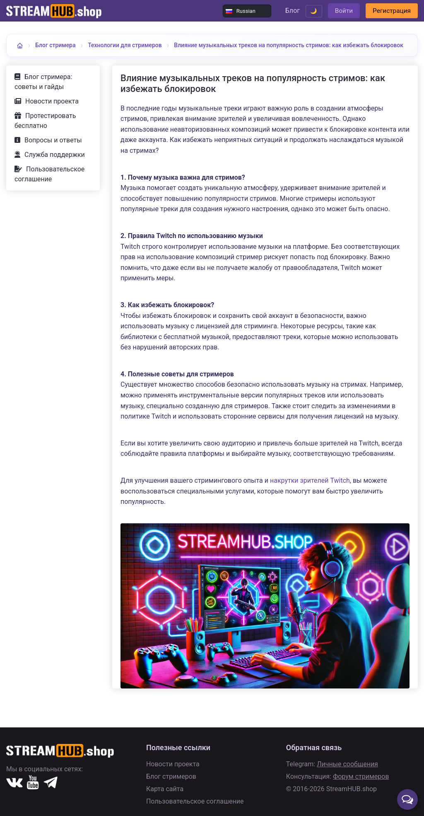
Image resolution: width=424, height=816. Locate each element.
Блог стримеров (171, 776)
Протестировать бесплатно (45, 135)
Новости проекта (52, 116)
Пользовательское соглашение (49, 188)
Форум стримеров (361, 776)
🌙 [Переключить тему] (305, 11)
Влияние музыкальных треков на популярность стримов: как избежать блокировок (142, 61)
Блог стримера (57, 45)
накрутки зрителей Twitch (310, 495)
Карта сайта (164, 789)
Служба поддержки (54, 169)
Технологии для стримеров (132, 45)
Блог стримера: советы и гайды (43, 96)
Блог (283, 10)
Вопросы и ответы (53, 155)
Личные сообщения (347, 764)
